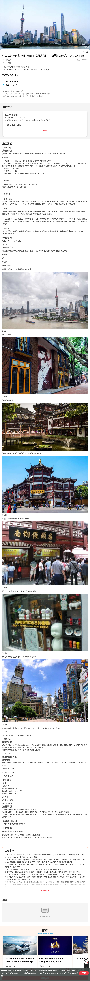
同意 (84, 973)
